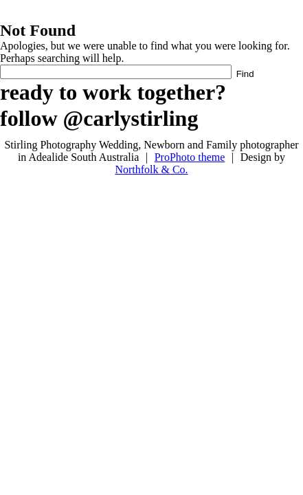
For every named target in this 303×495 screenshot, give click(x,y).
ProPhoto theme (190, 157)
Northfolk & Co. (151, 169)
